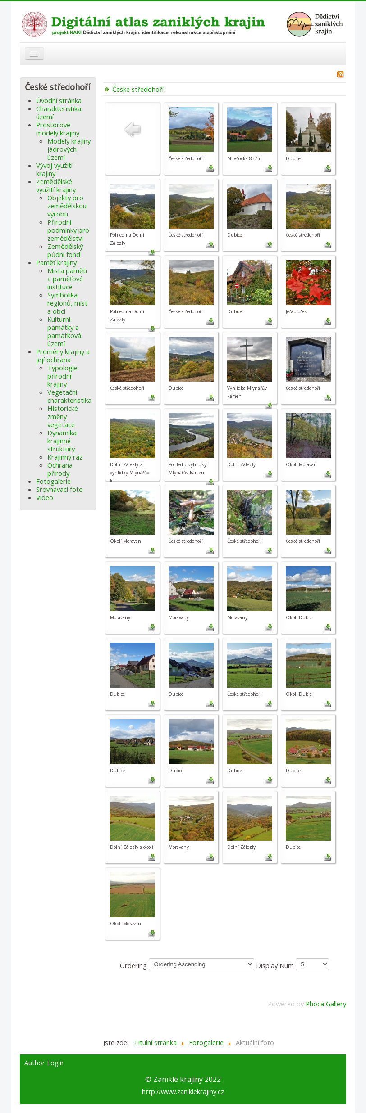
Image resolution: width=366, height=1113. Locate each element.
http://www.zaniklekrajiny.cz (183, 1091)
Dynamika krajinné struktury (62, 440)
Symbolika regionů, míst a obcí (67, 302)
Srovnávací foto (59, 489)
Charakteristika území (58, 112)
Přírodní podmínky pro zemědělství (68, 230)
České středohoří (138, 89)
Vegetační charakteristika (69, 396)
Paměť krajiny (56, 262)
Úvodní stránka (59, 100)
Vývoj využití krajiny (54, 169)
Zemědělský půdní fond (65, 250)
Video (44, 497)
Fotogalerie (53, 481)
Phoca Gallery (326, 1003)
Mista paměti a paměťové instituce (67, 278)
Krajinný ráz (64, 456)
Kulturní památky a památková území (64, 331)
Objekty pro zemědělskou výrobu (67, 205)
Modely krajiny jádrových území (69, 149)
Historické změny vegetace (62, 416)
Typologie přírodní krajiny (62, 375)
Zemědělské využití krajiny (56, 185)
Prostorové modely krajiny (57, 128)
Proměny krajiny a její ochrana (63, 355)
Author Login (44, 1063)
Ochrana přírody (60, 469)
